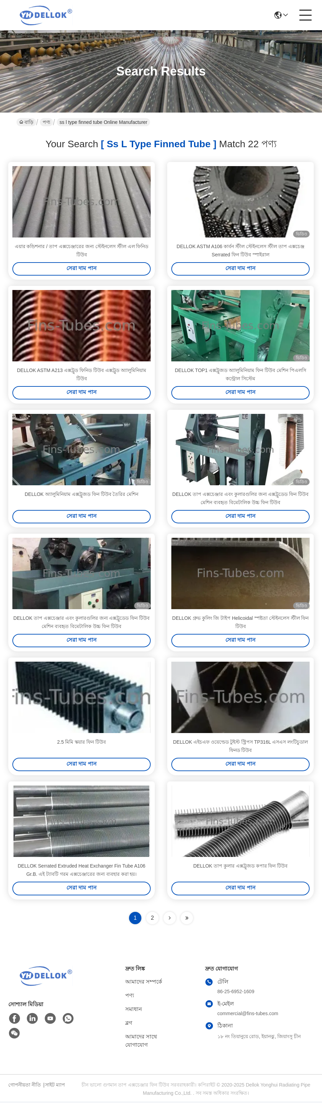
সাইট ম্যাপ (55, 1086)
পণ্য (46, 122)
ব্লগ (128, 1024)
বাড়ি (26, 122)
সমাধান (133, 1011)
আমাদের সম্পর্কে (143, 983)
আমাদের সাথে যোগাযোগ (141, 1042)
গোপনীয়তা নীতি (24, 1086)
